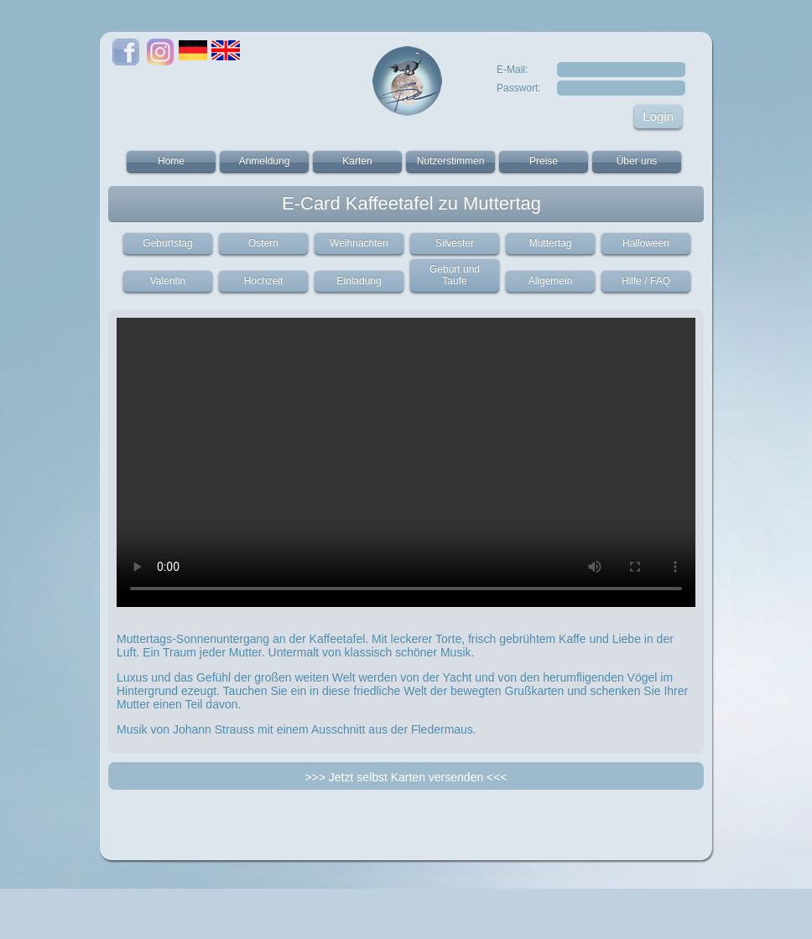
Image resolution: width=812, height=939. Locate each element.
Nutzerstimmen (451, 161)
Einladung (358, 281)
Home (171, 161)
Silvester (454, 243)
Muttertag (550, 243)
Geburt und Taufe (454, 275)
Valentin (167, 281)
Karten (357, 161)
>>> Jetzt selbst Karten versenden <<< (405, 777)
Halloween (645, 243)
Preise (543, 161)
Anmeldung (264, 161)
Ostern (263, 243)
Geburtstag (167, 243)
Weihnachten (359, 243)
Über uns (637, 161)
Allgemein (550, 281)
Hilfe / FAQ (646, 281)
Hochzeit (264, 281)
